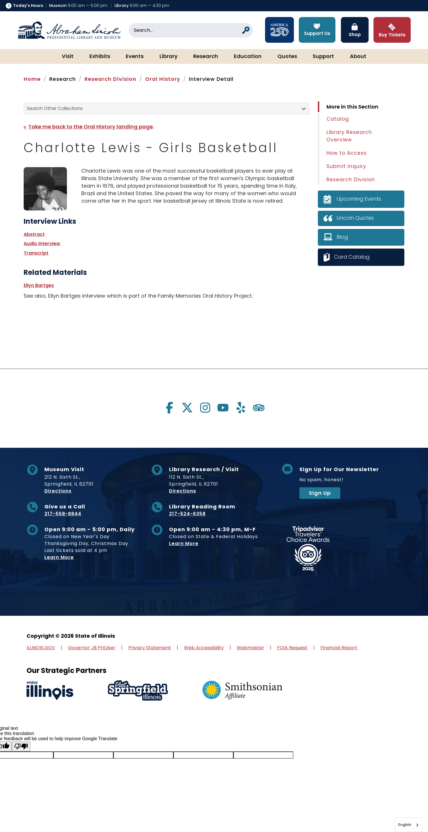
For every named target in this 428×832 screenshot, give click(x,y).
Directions (58, 491)
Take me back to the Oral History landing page (90, 126)
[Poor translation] (21, 746)
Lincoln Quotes (355, 217)
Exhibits (99, 56)
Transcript (36, 253)
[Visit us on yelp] (241, 407)
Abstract (34, 234)
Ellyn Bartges (39, 285)
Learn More (59, 557)
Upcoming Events (359, 198)
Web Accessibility (204, 647)
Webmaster (250, 647)
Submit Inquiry (346, 166)
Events (135, 56)
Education (248, 56)
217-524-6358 (187, 513)
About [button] (358, 56)
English (404, 824)
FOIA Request (292, 647)
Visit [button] (68, 56)
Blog (342, 236)
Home (32, 79)
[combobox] (408, 825)
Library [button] (168, 56)
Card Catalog (352, 256)
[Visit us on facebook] (169, 407)
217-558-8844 (62, 513)
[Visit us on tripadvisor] (258, 407)
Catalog (337, 118)
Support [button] (323, 56)
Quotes (287, 56)
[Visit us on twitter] (187, 407)
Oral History (162, 79)
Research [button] (205, 56)
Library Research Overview (349, 136)
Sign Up (320, 493)
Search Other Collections (55, 108)
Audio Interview (42, 243)
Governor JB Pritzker (91, 647)
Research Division (110, 79)
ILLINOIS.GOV (41, 647)
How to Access (346, 153)
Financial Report (338, 647)
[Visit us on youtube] (223, 407)
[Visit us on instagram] (205, 407)
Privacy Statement (149, 647)
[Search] (191, 30)
